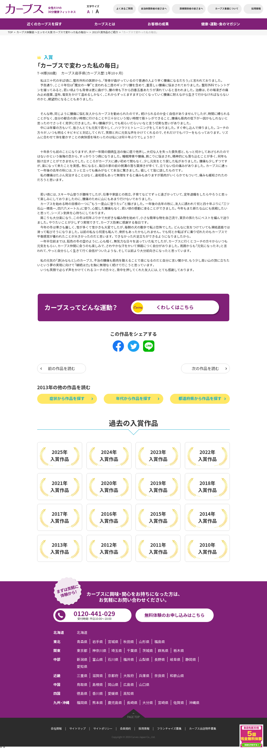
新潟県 (82, 659)
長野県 (159, 659)
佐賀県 (179, 702)
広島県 (128, 684)
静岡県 (190, 659)
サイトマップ (77, 728)
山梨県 (144, 659)
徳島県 (82, 693)
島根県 (97, 684)
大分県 (147, 702)
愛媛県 (113, 693)
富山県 (97, 659)
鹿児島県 (115, 702)
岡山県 (113, 684)
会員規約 (125, 728)
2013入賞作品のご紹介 (105, 32)
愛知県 (82, 666)
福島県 (159, 641)
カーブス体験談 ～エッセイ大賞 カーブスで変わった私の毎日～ (52, 32)
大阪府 (128, 675)
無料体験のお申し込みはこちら (174, 615)
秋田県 (128, 641)
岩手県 (97, 641)
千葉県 (132, 650)
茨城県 (147, 650)
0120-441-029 (94, 614)
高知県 (128, 693)
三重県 (82, 675)
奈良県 (159, 675)
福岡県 (82, 702)
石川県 (113, 659)
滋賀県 (97, 675)
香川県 (97, 693)
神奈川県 (99, 650)
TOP (10, 32)
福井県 (128, 659)
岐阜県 (175, 659)
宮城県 (113, 641)
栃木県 (179, 650)
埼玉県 (116, 650)
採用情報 (144, 728)
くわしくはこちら (175, 307)
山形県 (144, 641)
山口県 (144, 684)
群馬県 (163, 650)
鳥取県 (82, 684)
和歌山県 (177, 675)
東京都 (82, 650)
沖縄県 (194, 702)
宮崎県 (163, 702)
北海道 (82, 632)
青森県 (82, 641)
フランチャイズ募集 (169, 728)
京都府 (113, 675)
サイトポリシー (102, 728)
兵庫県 (144, 675)
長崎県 (132, 702)
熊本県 (97, 702)
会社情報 (56, 728)
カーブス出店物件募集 (202, 728)
